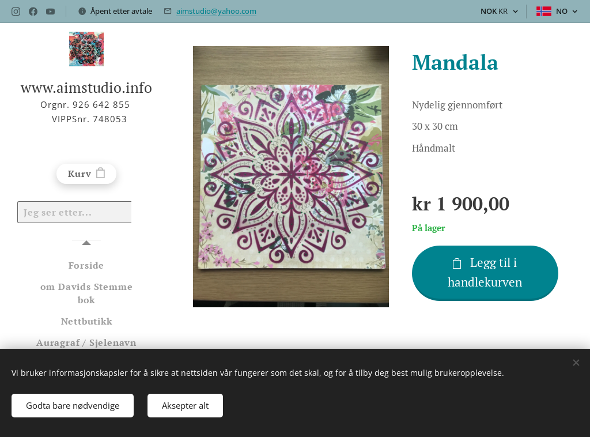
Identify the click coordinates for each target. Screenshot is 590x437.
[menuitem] (86, 265)
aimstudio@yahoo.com (216, 11)
